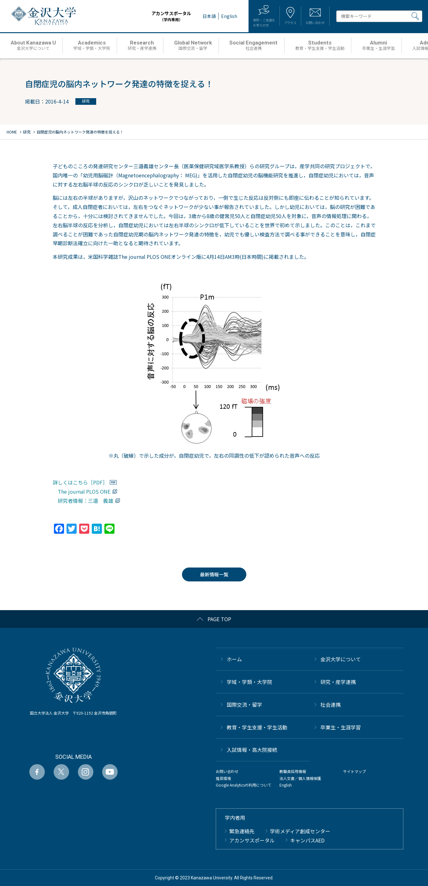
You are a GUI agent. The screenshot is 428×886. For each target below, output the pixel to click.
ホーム (234, 659)
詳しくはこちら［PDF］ (80, 482)
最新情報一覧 (214, 574)
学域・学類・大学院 (249, 682)
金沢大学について (340, 659)
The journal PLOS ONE (84, 491)
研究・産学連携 (338, 682)
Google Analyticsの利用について (243, 785)
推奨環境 (223, 778)
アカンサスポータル (153, 16)
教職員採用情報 (292, 771)
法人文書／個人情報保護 (300, 778)
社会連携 (330, 704)
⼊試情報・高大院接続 (252, 749)
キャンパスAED (307, 840)
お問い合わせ (227, 771)
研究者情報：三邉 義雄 (85, 500)
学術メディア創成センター (300, 831)
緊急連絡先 (242, 831)
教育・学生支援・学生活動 (257, 727)
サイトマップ (354, 771)
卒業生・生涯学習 (340, 727)
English (285, 785)
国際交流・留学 (244, 704)
